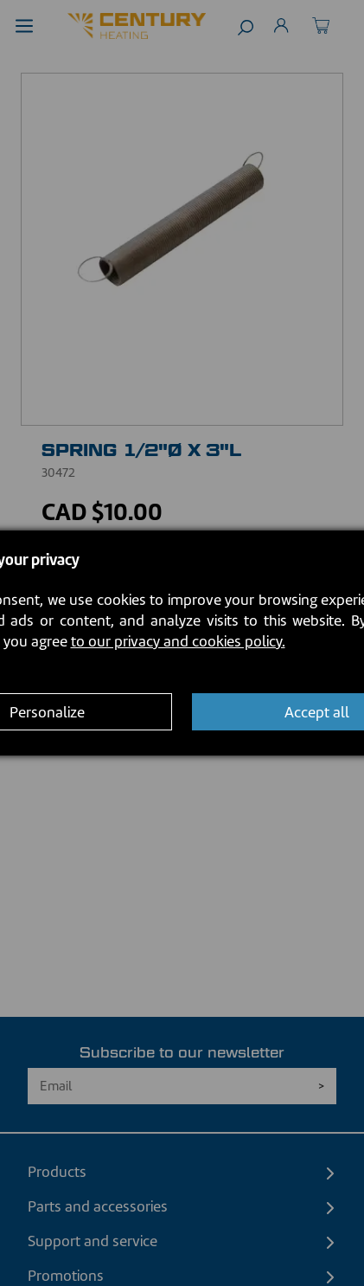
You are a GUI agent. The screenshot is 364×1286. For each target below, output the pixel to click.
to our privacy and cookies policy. (178, 641)
